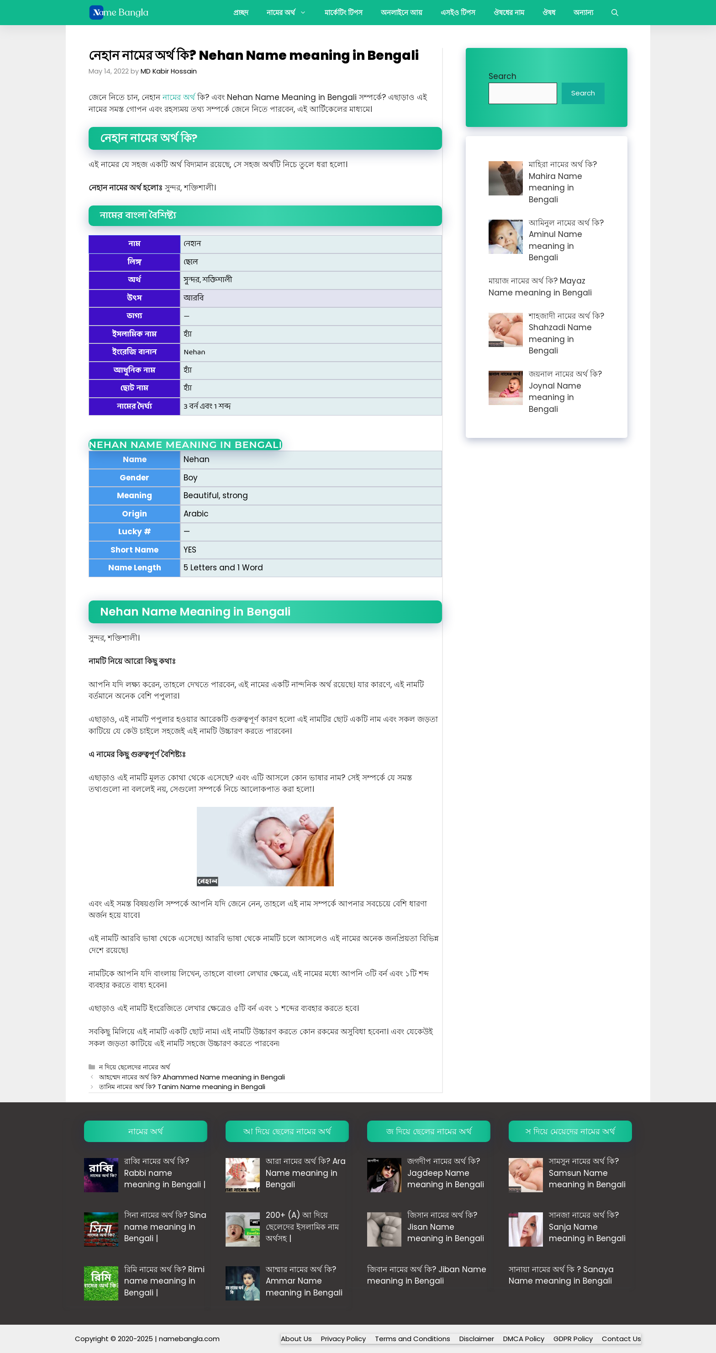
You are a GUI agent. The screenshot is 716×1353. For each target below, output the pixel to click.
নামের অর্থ (291, 12)
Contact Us (621, 1338)
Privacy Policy (343, 1338)
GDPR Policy (573, 1338)
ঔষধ (548, 12)
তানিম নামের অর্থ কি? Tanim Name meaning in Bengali (182, 1086)
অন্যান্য (583, 12)
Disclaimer (476, 1338)
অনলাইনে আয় (401, 12)
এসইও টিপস (458, 12)
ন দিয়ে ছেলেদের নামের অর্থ (134, 1067)
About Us (296, 1338)
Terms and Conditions (412, 1338)
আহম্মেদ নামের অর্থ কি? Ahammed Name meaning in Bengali (192, 1077)
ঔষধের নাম (509, 12)
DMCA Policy (523, 1338)
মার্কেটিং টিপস (344, 12)
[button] (614, 12)
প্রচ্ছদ (240, 12)
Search (502, 76)
